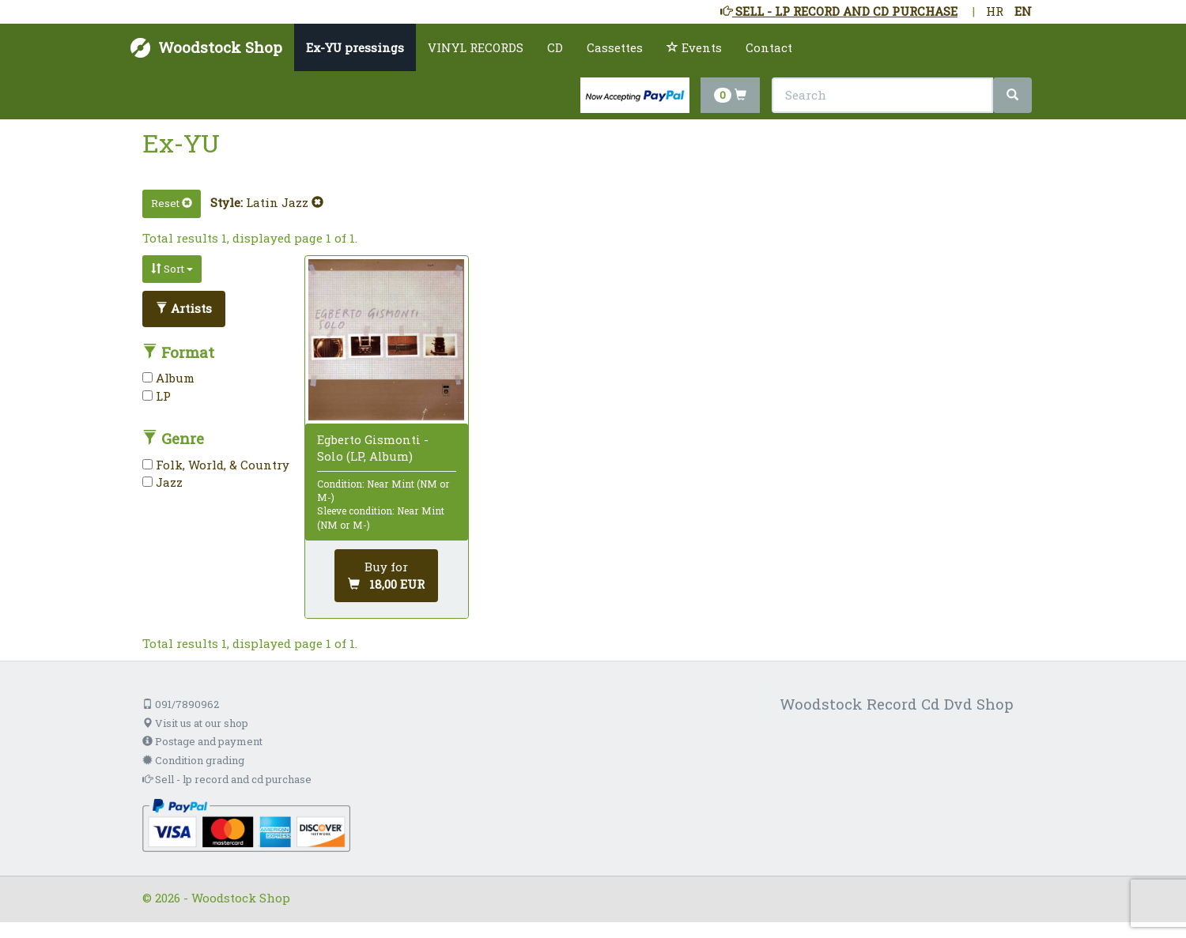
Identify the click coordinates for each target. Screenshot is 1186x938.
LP (156, 396)
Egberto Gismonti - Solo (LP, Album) (373, 447)
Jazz (162, 482)
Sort (172, 269)
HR (994, 11)
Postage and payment (202, 741)
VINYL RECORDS (475, 47)
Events (694, 47)
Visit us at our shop (195, 723)
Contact (769, 47)
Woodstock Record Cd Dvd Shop (897, 704)
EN (1023, 11)
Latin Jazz (284, 202)
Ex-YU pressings (355, 47)
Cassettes (615, 47)
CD (555, 47)
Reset (171, 203)
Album (168, 378)
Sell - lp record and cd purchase (227, 779)
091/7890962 (180, 704)
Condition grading (193, 760)
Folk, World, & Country (215, 465)
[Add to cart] (386, 575)
